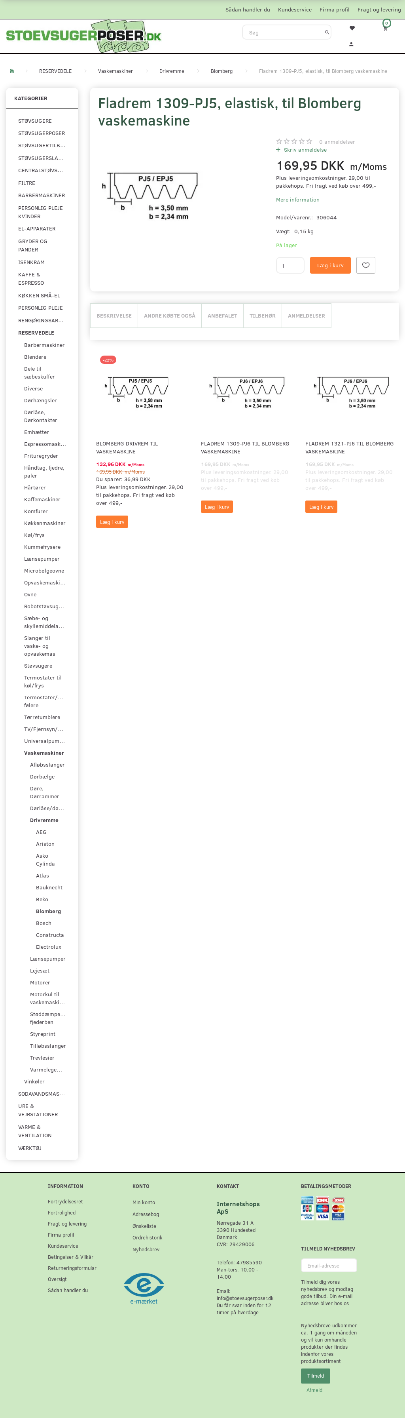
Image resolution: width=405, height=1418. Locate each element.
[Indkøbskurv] (388, 27)
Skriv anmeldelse (304, 149)
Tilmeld (315, 1375)
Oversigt (57, 1278)
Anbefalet (222, 315)
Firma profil (335, 9)
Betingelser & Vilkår (70, 1256)
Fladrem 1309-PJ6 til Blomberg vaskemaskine (245, 447)
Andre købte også (169, 315)
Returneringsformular (72, 1267)
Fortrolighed (62, 1212)
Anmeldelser (306, 315)
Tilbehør (263, 315)
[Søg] (327, 32)
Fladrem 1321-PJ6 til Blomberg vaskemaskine (349, 447)
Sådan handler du (247, 9)
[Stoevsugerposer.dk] (84, 35)
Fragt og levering (379, 9)
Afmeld (314, 1389)
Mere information (298, 199)
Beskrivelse (114, 315)
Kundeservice (295, 9)
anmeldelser (337, 141)
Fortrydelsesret (65, 1201)
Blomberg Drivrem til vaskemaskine (127, 447)
